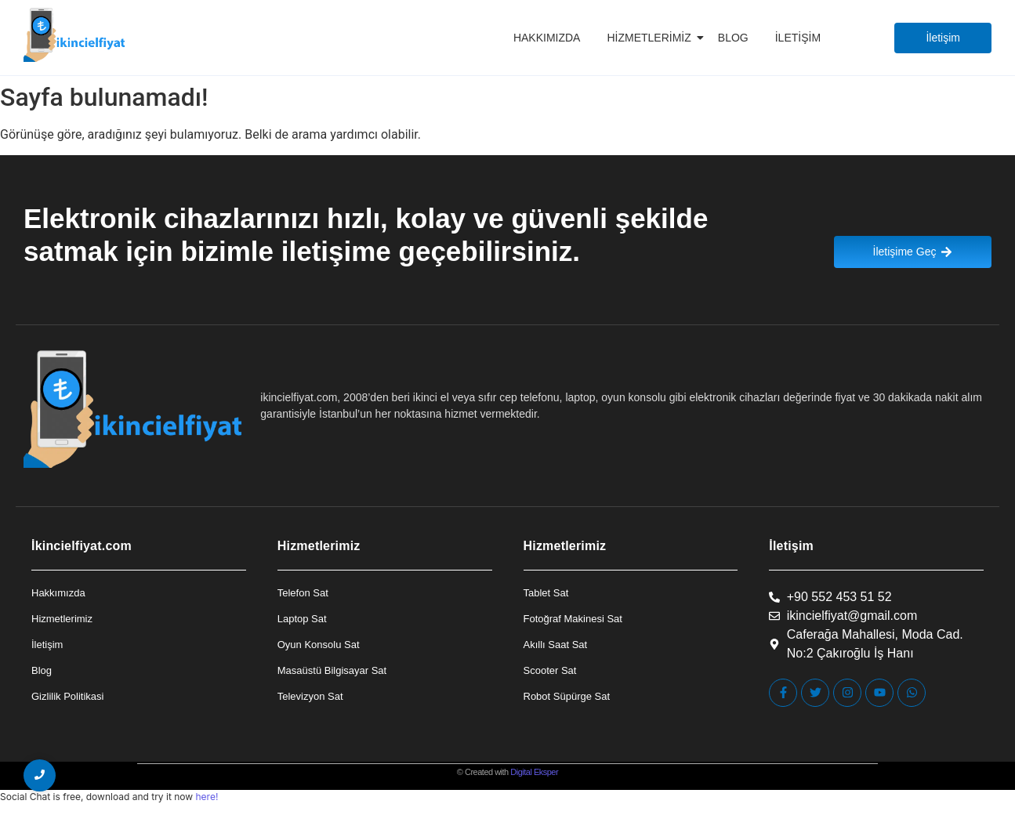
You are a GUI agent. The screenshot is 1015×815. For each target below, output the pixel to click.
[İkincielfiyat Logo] (75, 35)
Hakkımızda (547, 37)
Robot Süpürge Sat (567, 696)
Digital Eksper (534, 772)
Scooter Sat (550, 670)
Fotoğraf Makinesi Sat (573, 619)
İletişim (798, 37)
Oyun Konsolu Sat (318, 644)
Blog (733, 37)
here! (206, 796)
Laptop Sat (302, 619)
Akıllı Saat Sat (556, 644)
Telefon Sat (302, 593)
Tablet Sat (546, 593)
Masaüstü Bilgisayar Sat (331, 670)
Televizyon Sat (310, 696)
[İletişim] (942, 38)
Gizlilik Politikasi (67, 696)
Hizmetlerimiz (651, 37)
